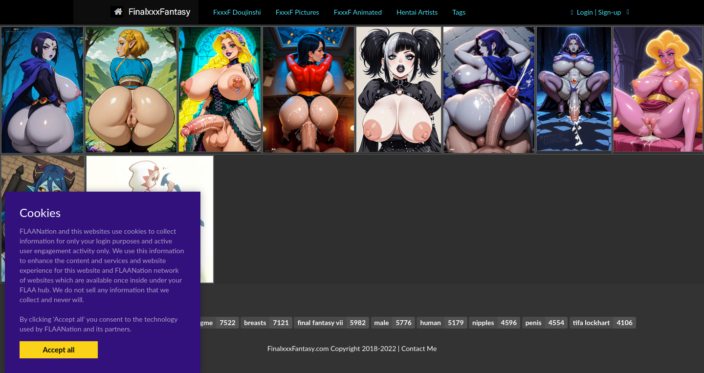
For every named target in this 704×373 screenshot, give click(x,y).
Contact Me (419, 348)
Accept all (58, 349)
